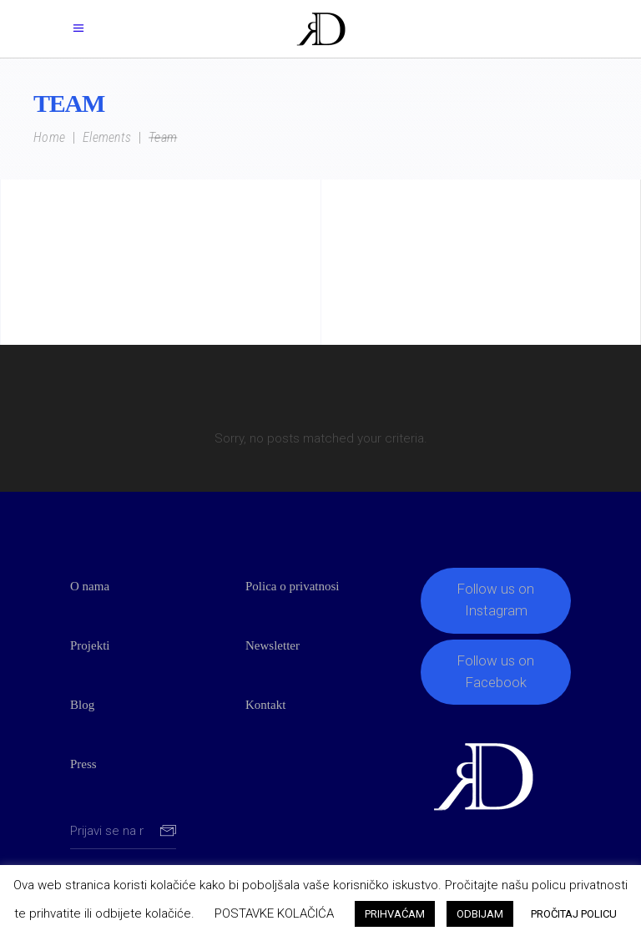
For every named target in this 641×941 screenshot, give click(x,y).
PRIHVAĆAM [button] (395, 914)
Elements (107, 138)
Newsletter (272, 645)
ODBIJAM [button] (480, 914)
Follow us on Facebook (495, 671)
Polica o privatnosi (292, 586)
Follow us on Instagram (495, 599)
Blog (82, 704)
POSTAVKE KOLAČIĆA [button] (274, 913)
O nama (89, 586)
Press (83, 764)
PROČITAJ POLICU (574, 914)
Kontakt (265, 704)
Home (49, 138)
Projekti (90, 645)
